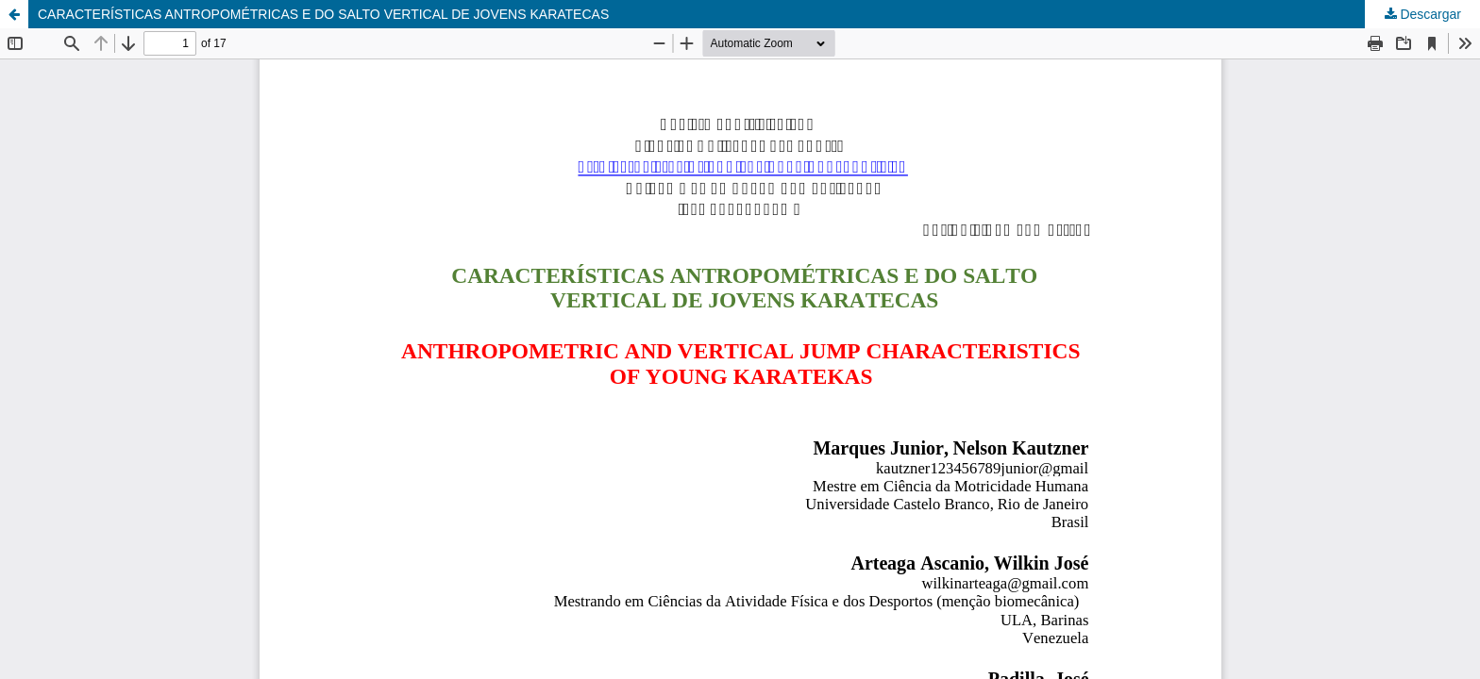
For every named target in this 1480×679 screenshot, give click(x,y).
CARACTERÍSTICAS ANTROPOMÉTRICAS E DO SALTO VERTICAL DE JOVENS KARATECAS (323, 14)
